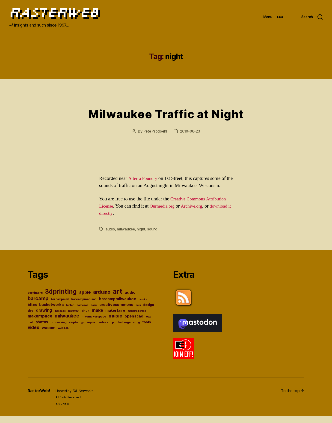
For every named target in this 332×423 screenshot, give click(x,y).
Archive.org (196, 213)
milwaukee (126, 235)
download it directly (118, 220)
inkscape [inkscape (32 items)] (60, 317)
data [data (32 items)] (138, 311)
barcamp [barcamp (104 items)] (38, 305)
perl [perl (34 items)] (30, 329)
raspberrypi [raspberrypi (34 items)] (76, 329)
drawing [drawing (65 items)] (44, 316)
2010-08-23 (190, 138)
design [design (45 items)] (148, 311)
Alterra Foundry (144, 185)
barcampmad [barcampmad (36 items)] (60, 306)
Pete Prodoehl (154, 138)
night (141, 235)
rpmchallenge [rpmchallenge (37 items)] (121, 329)
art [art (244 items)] (117, 298)
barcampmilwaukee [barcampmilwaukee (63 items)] (117, 305)
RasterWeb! (39, 397)
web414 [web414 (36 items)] (63, 334)
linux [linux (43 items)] (85, 317)
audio (110, 235)
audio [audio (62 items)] (130, 299)
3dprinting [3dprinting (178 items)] (61, 298)
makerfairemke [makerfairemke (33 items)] (136, 317)
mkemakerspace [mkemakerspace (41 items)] (94, 323)
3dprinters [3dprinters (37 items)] (35, 299)
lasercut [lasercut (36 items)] (73, 317)
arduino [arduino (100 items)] (101, 299)
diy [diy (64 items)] (30, 317)
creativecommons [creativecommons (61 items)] (116, 311)
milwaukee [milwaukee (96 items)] (67, 322)
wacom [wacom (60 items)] (48, 334)
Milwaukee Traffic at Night (166, 120)
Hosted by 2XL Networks (76, 398)
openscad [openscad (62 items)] (134, 322)
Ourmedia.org (164, 213)
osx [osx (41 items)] (148, 323)
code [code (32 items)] (94, 311)
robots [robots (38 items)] (103, 329)
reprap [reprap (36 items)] (91, 329)
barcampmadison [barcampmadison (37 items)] (83, 306)
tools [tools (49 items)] (146, 329)
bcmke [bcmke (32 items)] (143, 306)
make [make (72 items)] (97, 316)
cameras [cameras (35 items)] (82, 311)
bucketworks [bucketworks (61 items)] (51, 311)
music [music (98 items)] (115, 322)
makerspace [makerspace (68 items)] (40, 322)
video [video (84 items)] (33, 334)
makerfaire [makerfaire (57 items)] (115, 317)
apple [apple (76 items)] (85, 298)
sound (153, 235)
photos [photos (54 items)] (42, 328)
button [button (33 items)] (70, 311)
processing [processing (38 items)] (58, 329)
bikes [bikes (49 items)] (32, 311)
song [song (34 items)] (136, 329)
